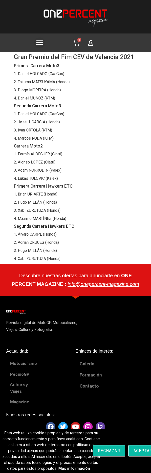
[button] (39, 43)
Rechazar (109, 450)
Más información (74, 468)
